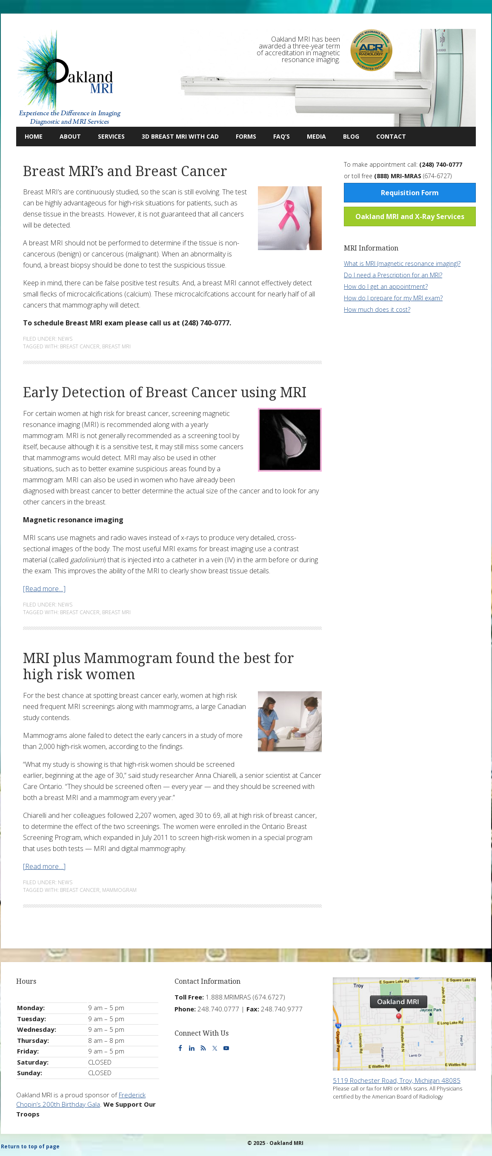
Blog (347, 136)
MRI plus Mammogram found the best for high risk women (158, 666)
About (66, 136)
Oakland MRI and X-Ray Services (409, 216)
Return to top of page (30, 1146)
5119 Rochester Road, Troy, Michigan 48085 (397, 1080)
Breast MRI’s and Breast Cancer (125, 171)
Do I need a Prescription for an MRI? (393, 275)
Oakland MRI (69, 78)
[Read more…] (44, 588)
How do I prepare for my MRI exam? (393, 298)
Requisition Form (410, 192)
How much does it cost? (377, 309)
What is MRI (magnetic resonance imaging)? (402, 263)
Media (316, 136)
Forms (246, 136)
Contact (387, 136)
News (65, 338)
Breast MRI (116, 346)
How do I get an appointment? (386, 286)
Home (34, 136)
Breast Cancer (80, 346)
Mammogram (119, 890)
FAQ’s (281, 136)
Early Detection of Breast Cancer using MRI (164, 392)
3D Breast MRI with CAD (180, 136)
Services (107, 136)
